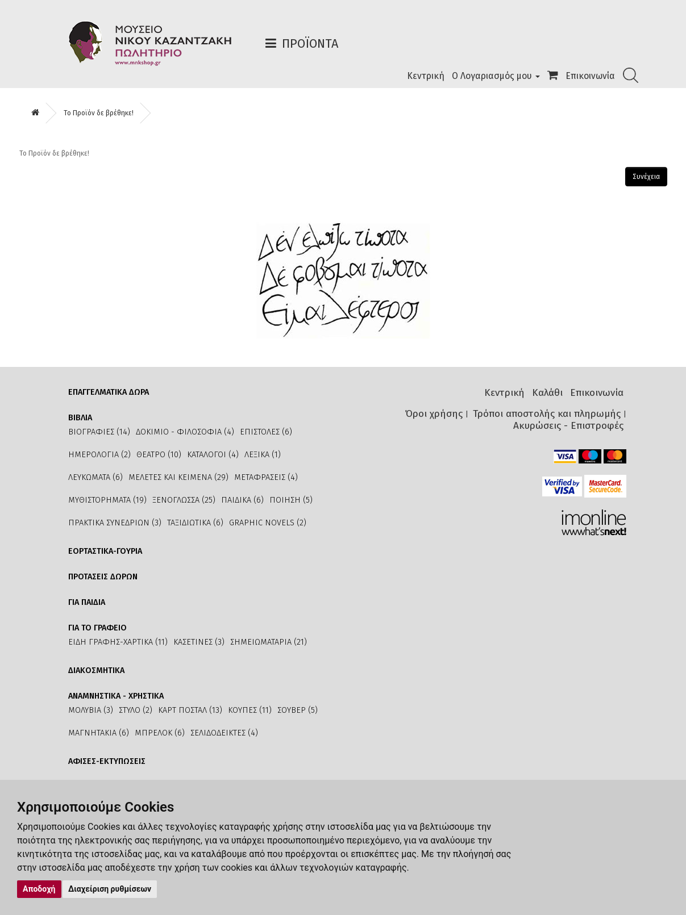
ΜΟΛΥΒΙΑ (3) (90, 710)
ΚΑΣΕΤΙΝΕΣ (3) (198, 642)
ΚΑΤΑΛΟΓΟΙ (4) (213, 454)
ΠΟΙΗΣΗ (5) (291, 500)
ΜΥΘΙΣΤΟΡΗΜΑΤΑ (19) (107, 500)
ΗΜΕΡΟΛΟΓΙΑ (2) (99, 454)
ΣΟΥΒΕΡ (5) (297, 710)
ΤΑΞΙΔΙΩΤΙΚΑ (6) (195, 523)
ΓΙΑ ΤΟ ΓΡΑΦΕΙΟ (97, 628)
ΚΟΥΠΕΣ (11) (250, 710)
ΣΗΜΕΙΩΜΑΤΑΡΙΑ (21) (268, 642)
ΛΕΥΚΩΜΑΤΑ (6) (95, 477)
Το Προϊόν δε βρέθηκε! (99, 113)
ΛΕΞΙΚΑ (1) (262, 454)
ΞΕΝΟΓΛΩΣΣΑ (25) (183, 500)
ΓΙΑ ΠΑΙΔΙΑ (86, 602)
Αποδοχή (39, 888)
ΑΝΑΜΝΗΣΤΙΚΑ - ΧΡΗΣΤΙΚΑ (116, 696)
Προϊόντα (310, 43)
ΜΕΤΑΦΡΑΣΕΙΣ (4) (266, 477)
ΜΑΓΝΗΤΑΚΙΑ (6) (98, 733)
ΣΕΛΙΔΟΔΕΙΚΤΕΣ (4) (224, 733)
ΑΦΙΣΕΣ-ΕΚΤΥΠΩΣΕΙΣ (106, 761)
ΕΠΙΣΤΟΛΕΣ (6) (266, 432)
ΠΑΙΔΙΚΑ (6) (242, 500)
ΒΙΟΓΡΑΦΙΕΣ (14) (99, 432)
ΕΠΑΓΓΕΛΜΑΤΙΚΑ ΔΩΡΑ (108, 392)
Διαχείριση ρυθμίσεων (109, 888)
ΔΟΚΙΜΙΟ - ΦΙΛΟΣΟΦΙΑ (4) (185, 432)
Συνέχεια (646, 177)
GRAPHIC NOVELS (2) (267, 523)
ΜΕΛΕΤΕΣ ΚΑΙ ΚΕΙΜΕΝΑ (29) (178, 477)
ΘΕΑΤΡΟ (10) (158, 454)
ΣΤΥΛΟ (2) (135, 710)
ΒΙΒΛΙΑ (80, 418)
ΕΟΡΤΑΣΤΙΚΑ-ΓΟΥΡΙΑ (105, 551)
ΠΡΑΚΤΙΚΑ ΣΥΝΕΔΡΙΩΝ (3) (114, 523)
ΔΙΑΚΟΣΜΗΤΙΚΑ (96, 670)
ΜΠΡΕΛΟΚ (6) (160, 733)
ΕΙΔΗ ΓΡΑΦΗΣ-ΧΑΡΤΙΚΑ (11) (118, 642)
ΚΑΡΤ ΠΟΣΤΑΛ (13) (190, 710)
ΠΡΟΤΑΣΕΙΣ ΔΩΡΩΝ (103, 577)
